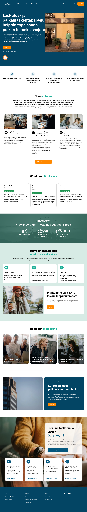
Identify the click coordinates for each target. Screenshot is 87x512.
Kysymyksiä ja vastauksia (42, 3)
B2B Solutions (19, 3)
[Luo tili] (80, 4)
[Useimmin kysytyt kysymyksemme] (58, 450)
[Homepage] (7, 3)
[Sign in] (71, 4)
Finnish (63, 4)
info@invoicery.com (32, 478)
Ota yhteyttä (29, 3)
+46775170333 (11, 478)
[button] (43, 162)
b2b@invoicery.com (70, 478)
